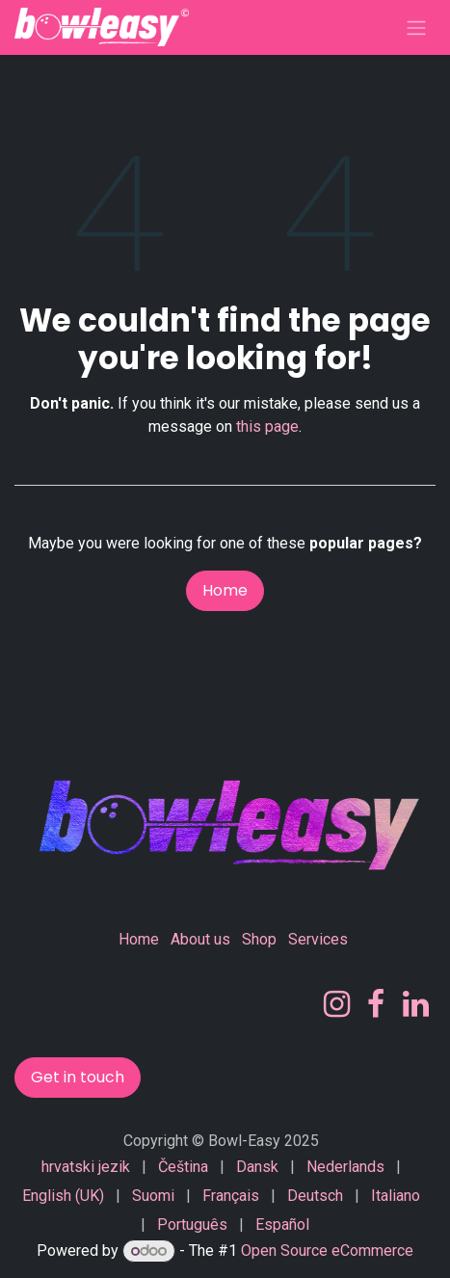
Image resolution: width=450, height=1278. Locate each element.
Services (318, 939)
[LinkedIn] (416, 1004)
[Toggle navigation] (416, 27)
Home (225, 590)
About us (200, 939)
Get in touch (77, 1077)
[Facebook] (375, 1004)
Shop (259, 939)
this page (267, 426)
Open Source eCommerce (327, 1250)
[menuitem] (85, 1167)
